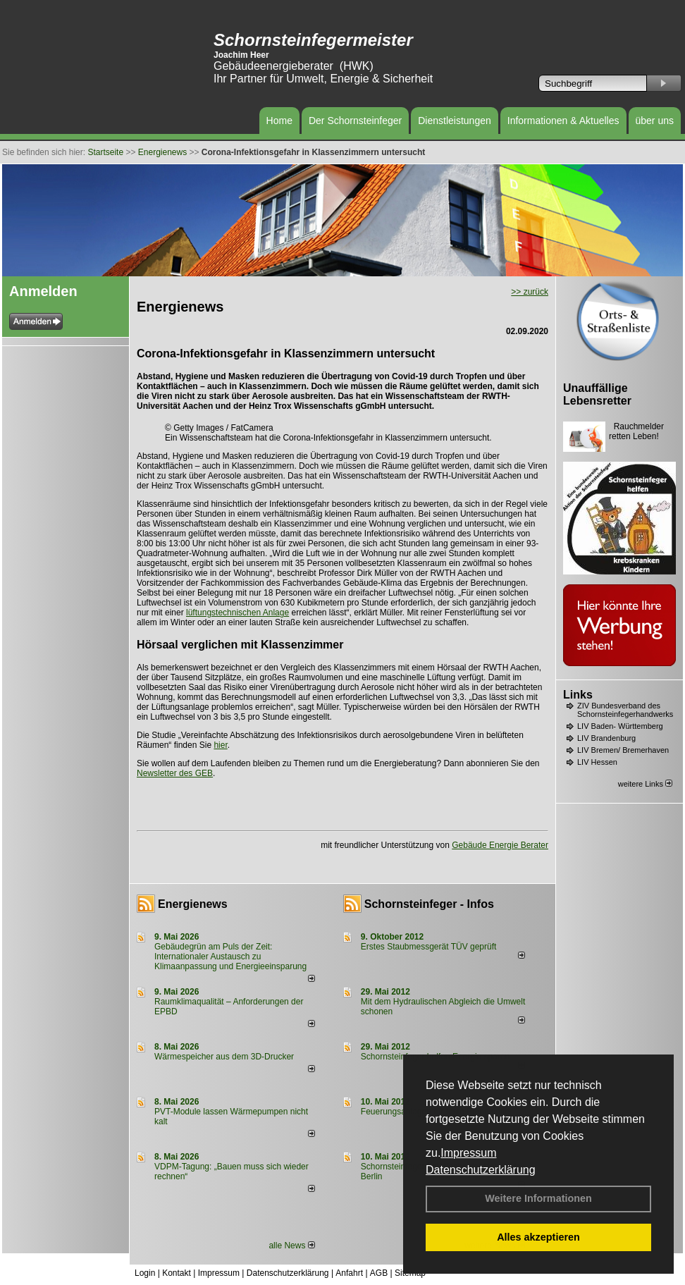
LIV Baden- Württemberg (620, 726)
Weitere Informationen (538, 1198)
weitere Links (645, 784)
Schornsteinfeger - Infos (429, 904)
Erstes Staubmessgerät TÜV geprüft (429, 947)
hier (220, 745)
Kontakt (176, 1273)
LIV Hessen (597, 762)
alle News (291, 1245)
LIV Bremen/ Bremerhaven (623, 750)
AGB (379, 1273)
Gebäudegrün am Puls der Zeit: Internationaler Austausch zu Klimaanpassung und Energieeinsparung (230, 956)
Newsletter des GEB (175, 773)
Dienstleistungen (454, 120)
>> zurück (529, 292)
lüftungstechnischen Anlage (237, 612)
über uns (655, 120)
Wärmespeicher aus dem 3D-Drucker (224, 1057)
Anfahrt (349, 1273)
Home (279, 120)
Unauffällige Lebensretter (597, 394)
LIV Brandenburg (606, 738)
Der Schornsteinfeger (355, 120)
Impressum (468, 1153)
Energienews (193, 904)
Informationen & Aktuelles (563, 120)
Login (145, 1273)
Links (578, 695)
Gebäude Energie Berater (500, 845)
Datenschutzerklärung (481, 1170)
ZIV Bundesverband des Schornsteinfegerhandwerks (625, 709)
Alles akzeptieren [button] (538, 1237)
